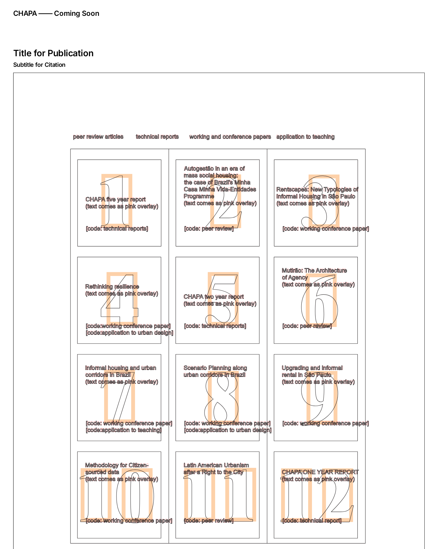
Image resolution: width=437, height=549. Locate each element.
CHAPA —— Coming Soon (56, 13)
